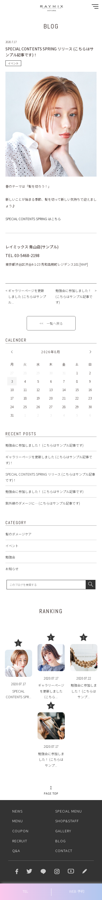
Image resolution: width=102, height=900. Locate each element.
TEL (25, 891)
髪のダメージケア (18, 534)
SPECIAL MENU (68, 811)
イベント (11, 545)
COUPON (20, 830)
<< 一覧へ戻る (51, 323)
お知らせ (11, 568)
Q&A (16, 850)
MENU (17, 820)
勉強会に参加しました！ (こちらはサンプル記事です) (44, 445)
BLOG (60, 840)
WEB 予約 (76, 891)
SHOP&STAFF (67, 820)
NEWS (17, 811)
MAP (84, 264)
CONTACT (63, 850)
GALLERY (63, 830)
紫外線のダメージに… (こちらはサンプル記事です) (42, 503)
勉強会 (10, 557)
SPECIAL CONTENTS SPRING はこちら (33, 218)
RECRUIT (19, 840)
